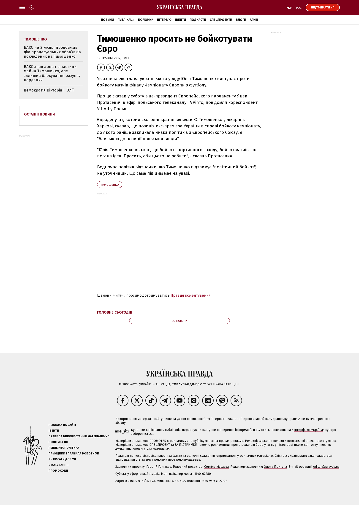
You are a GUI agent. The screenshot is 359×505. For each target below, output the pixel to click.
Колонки (145, 20)
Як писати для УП (62, 459)
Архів (254, 20)
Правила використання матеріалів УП (79, 436)
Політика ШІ (58, 442)
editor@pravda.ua (326, 467)
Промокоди (58, 470)
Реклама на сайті (62, 425)
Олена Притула (275, 467)
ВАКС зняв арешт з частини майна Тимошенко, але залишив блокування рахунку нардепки (52, 73)
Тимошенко (110, 184)
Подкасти (198, 20)
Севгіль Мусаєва (216, 467)
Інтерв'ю (164, 20)
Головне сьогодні (114, 312)
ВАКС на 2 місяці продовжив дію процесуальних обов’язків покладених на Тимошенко (52, 52)
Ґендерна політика (64, 447)
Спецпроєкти (221, 20)
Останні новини (39, 114)
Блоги (241, 20)
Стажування (58, 465)
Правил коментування (191, 295)
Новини (107, 20)
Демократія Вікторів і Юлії (48, 90)
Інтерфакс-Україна (308, 430)
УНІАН (103, 108)
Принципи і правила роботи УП (74, 453)
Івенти (180, 20)
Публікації (125, 20)
